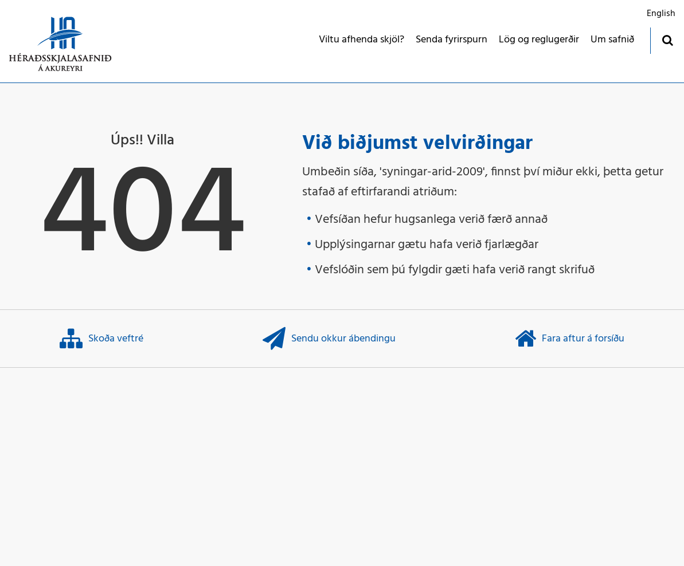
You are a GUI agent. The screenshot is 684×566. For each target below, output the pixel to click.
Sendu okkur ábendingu (329, 338)
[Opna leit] (667, 39)
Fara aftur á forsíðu (569, 338)
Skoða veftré (101, 338)
